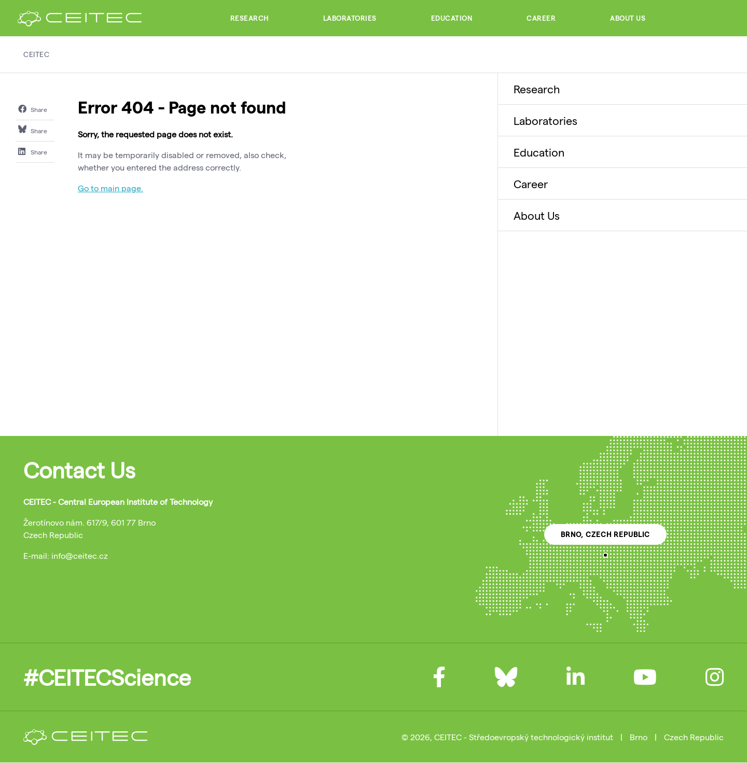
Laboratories (350, 18)
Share (32, 109)
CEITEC (36, 54)
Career (541, 18)
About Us (627, 18)
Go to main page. (110, 188)
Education (452, 18)
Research (249, 18)
